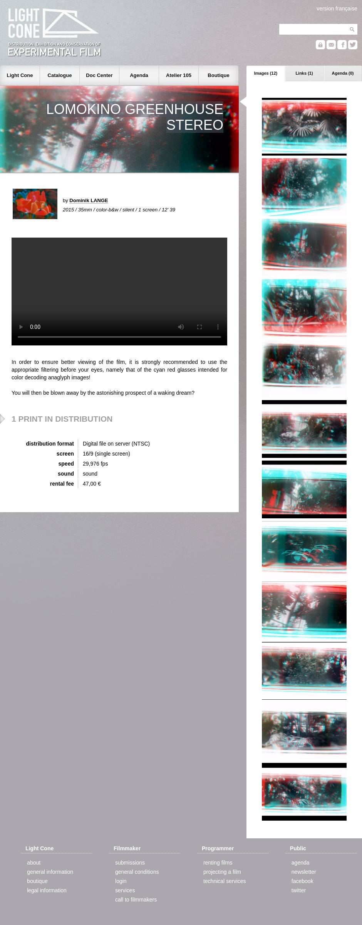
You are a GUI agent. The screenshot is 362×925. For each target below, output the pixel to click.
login (121, 881)
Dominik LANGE (88, 200)
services (125, 890)
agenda (301, 863)
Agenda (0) (343, 73)
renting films (217, 863)
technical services (224, 881)
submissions (130, 863)
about (33, 863)
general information (50, 872)
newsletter (304, 872)
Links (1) (304, 73)
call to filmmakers (136, 900)
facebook (302, 881)
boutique (37, 881)
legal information (47, 890)
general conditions (137, 872)
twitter (299, 890)
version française (337, 8)
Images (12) (266, 73)
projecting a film (222, 872)
